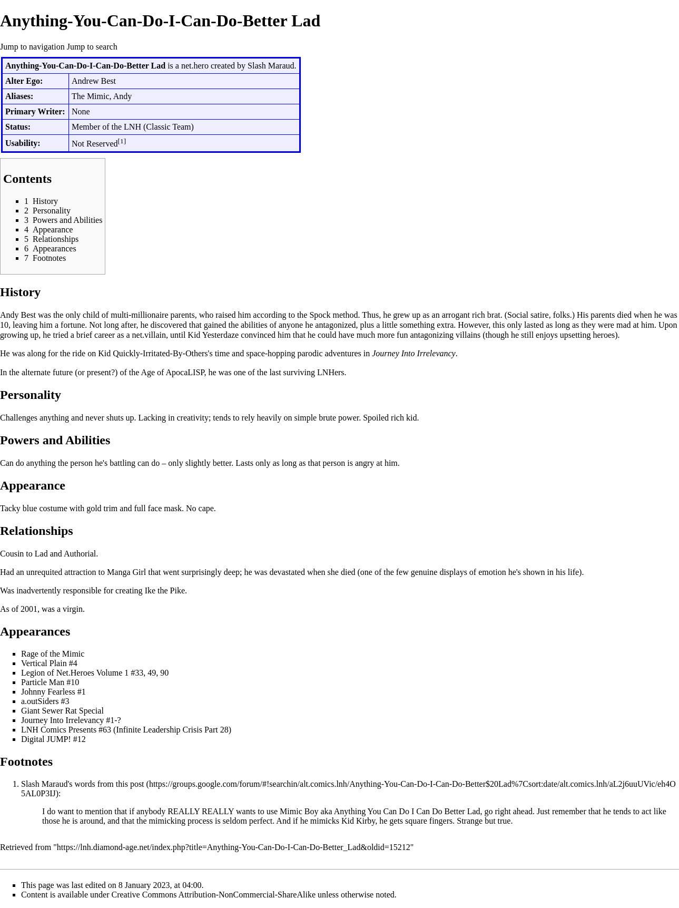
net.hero (195, 65)
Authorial (80, 553)
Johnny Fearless (48, 691)
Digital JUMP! (46, 739)
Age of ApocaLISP (172, 372)
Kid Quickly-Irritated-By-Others (153, 353)
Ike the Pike (165, 590)
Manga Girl (126, 572)
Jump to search (92, 46)
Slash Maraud (271, 65)
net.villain (149, 334)
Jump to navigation (32, 46)
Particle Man (42, 682)
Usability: (23, 143)
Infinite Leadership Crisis (159, 729)
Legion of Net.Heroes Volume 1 (75, 672)
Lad (41, 553)
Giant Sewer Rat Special (62, 710)
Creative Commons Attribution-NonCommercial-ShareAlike (214, 894)
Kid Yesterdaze (213, 334)
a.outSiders (40, 701)
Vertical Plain (44, 663)
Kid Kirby (358, 820)
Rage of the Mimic (52, 653)
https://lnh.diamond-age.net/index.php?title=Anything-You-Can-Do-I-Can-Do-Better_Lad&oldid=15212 (233, 847)
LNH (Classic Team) (159, 126)
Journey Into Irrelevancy (413, 353)
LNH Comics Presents (58, 729)
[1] (122, 141)
